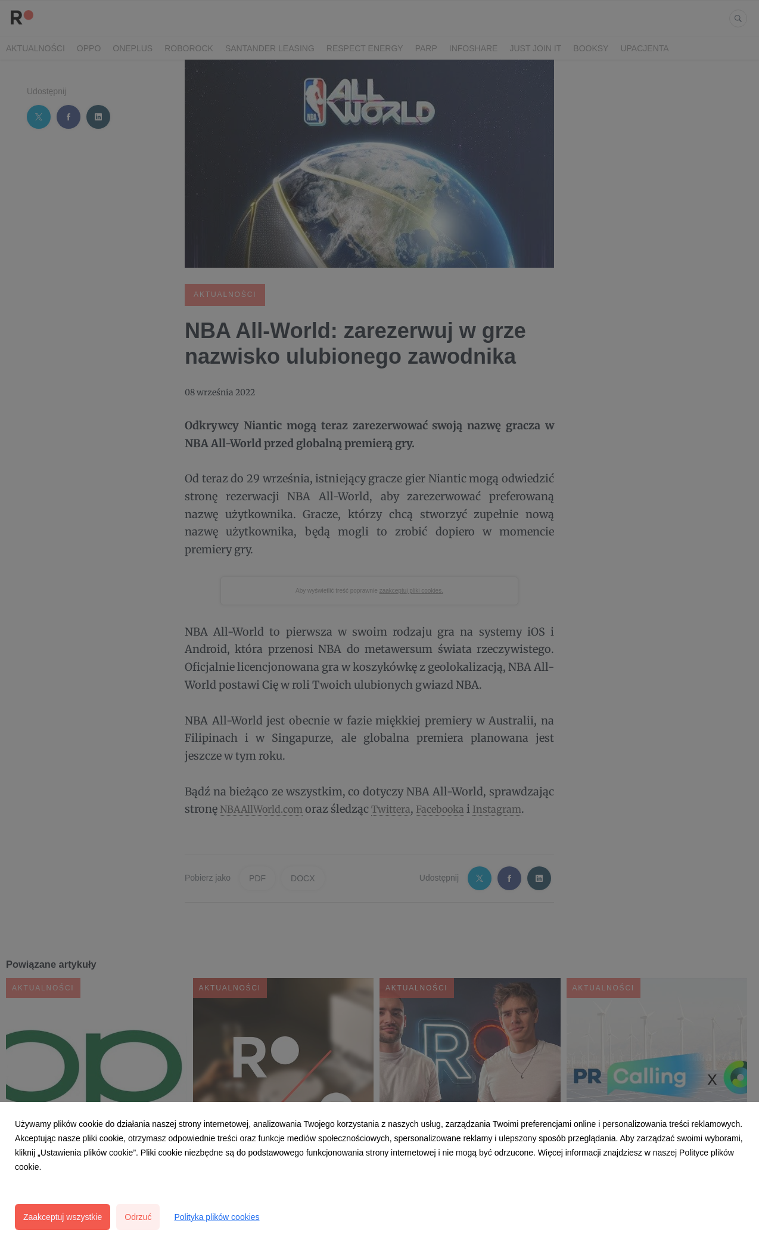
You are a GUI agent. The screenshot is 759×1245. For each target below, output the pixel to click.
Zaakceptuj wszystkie (62, 1217)
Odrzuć (138, 1217)
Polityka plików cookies (216, 1217)
